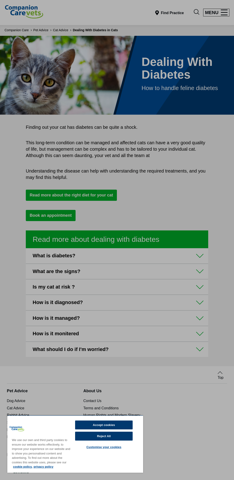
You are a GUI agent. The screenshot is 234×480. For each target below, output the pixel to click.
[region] (75, 444)
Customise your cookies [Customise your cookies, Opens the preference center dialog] (103, 447)
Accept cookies (104, 425)
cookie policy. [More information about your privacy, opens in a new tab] (22, 466)
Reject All (104, 436)
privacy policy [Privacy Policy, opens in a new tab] (43, 466)
